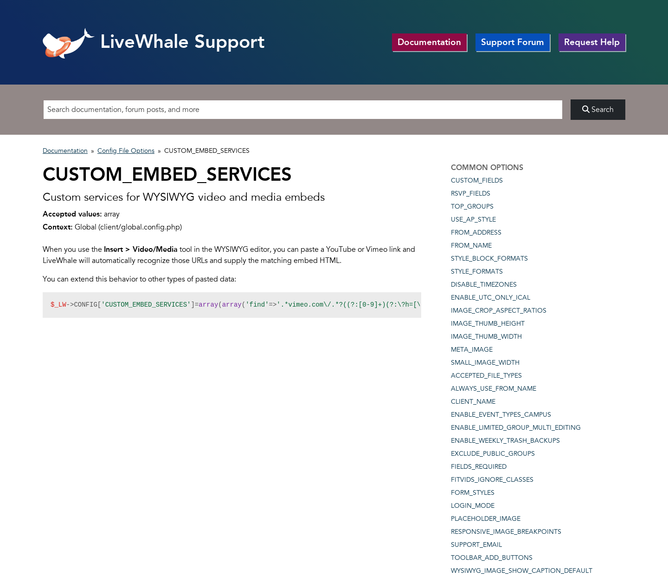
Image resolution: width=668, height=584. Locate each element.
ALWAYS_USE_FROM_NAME (493, 389)
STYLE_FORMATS (477, 272)
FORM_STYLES (473, 493)
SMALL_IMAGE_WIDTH (485, 363)
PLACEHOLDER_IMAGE (485, 519)
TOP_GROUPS (472, 206)
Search (598, 109)
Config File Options (125, 151)
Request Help (592, 42)
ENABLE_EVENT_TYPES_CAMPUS (501, 415)
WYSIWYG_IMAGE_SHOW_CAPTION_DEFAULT (521, 571)
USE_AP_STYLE (473, 219)
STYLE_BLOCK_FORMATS (489, 258)
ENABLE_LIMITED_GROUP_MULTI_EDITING (516, 428)
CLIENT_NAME (473, 402)
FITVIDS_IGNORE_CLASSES (492, 480)
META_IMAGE (472, 350)
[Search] (303, 109)
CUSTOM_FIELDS (477, 180)
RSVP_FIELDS (470, 193)
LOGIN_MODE (473, 506)
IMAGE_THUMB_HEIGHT (488, 324)
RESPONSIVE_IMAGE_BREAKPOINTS (506, 532)
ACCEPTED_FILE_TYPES (486, 376)
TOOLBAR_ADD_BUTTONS (492, 558)
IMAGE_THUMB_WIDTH (486, 337)
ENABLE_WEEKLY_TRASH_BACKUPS (505, 441)
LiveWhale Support (154, 41)
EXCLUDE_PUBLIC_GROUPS (493, 454)
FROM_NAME (471, 245)
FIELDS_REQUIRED (479, 467)
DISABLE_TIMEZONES (484, 285)
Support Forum (512, 42)
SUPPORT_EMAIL (476, 545)
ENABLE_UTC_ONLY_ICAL (490, 298)
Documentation (429, 42)
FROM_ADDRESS (476, 232)
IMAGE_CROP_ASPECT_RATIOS (498, 311)
